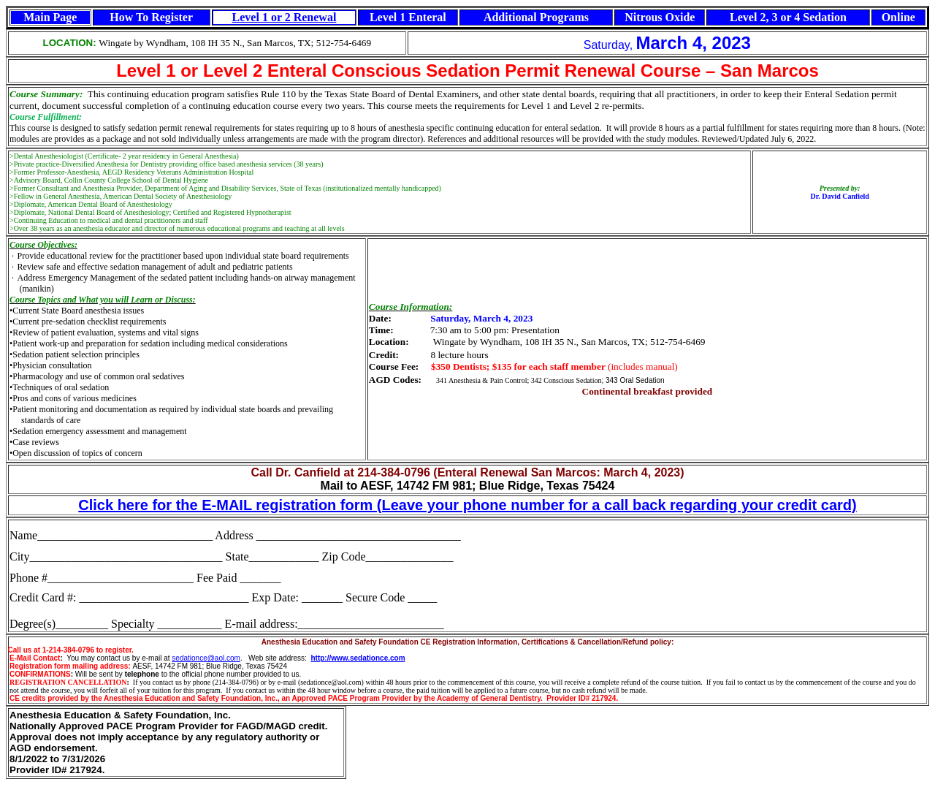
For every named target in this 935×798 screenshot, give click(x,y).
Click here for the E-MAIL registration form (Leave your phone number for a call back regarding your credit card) (467, 505)
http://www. (330, 658)
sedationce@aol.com (206, 658)
